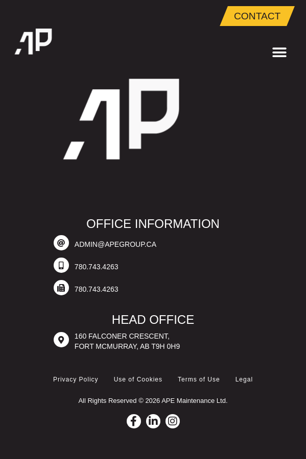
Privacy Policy (76, 379)
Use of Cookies (138, 379)
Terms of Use (199, 379)
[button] (279, 52)
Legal (244, 379)
